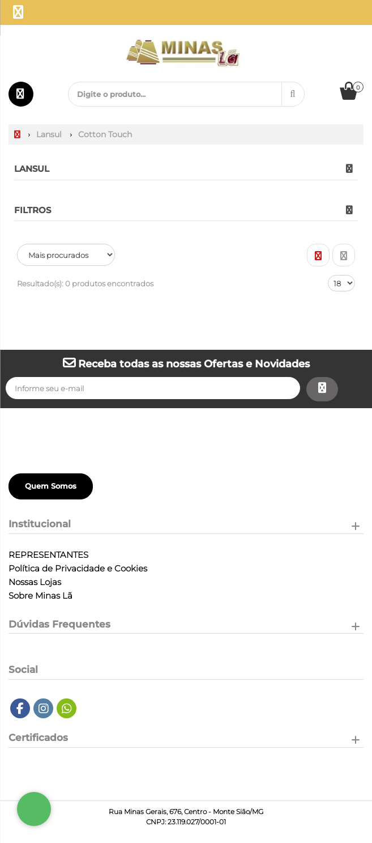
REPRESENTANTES (48, 555)
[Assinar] (322, 389)
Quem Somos (50, 485)
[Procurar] (293, 94)
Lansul (31, 168)
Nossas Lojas (34, 582)
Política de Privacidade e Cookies (77, 569)
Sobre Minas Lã (40, 596)
